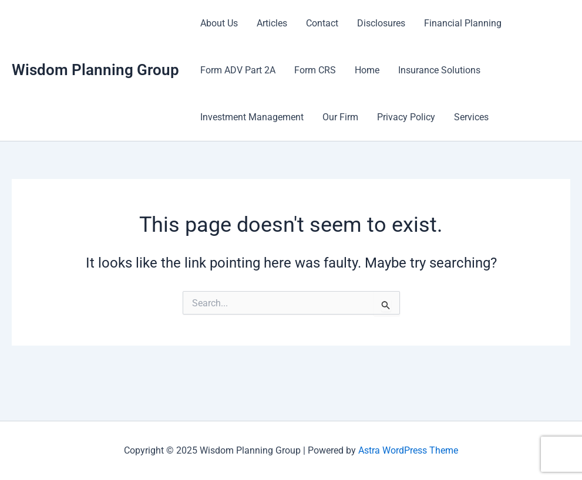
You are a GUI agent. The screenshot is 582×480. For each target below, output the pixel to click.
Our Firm (340, 117)
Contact (322, 23)
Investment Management (252, 117)
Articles (272, 23)
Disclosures (381, 23)
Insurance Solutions (439, 70)
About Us (219, 23)
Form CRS (315, 70)
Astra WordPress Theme (408, 450)
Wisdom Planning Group (95, 70)
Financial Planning (463, 23)
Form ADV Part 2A (237, 70)
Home (367, 70)
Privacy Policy (406, 117)
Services (471, 117)
